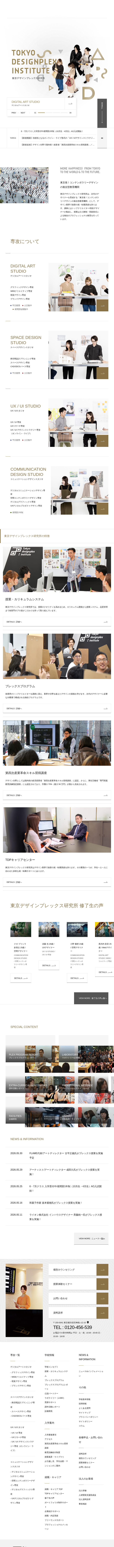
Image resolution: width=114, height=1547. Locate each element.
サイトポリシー (85, 1421)
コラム (82, 1426)
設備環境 (48, 1411)
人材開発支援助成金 (87, 1495)
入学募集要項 (50, 1435)
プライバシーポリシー (88, 1417)
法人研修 (83, 1490)
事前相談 (83, 1504)
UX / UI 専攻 (15, 422)
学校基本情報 (84, 1399)
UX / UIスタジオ (17, 1427)
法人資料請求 (84, 1499)
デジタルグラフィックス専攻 (22, 502)
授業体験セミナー (78, 1284)
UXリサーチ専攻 (17, 426)
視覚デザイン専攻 (18, 295)
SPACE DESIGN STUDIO (27, 342)
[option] (48, 946)
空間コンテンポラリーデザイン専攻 (25, 498)
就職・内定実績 (51, 1516)
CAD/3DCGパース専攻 (20, 366)
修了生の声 (49, 1498)
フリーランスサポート (54, 1520)
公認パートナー (51, 1393)
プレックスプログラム (20, 686)
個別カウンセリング (78, 1270)
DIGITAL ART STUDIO (27, 270)
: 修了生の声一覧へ (91, 998)
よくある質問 (84, 1408)
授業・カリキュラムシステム (24, 599)
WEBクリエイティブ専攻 (21, 291)
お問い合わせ (78, 1298)
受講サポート (50, 1402)
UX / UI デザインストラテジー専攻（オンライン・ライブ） (22, 1446)
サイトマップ (84, 1413)
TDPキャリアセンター (20, 859)
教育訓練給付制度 (52, 1452)
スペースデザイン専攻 (20, 362)
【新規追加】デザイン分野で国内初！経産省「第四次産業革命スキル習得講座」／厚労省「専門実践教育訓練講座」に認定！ (58, 145)
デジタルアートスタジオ (21, 1367)
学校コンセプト (51, 1367)
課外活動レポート (52, 1407)
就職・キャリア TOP (54, 1489)
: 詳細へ (14, 622)
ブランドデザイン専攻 (20, 299)
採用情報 (83, 1404)
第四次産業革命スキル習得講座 (26, 773)
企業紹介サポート (52, 1511)
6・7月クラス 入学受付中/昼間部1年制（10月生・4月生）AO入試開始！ (52, 131)
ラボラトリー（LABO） (55, 1398)
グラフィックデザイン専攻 (22, 287)
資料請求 (78, 1313)
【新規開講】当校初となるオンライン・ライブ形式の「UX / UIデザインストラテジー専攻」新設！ (58, 138)
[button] (16, 995)
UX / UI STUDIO (27, 408)
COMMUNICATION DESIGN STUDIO (28, 473)
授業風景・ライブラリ (54, 1457)
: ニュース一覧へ (91, 1239)
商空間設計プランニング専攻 (22, 359)
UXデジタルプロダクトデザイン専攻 (26, 506)
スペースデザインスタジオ (22, 1397)
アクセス (48, 1439)
